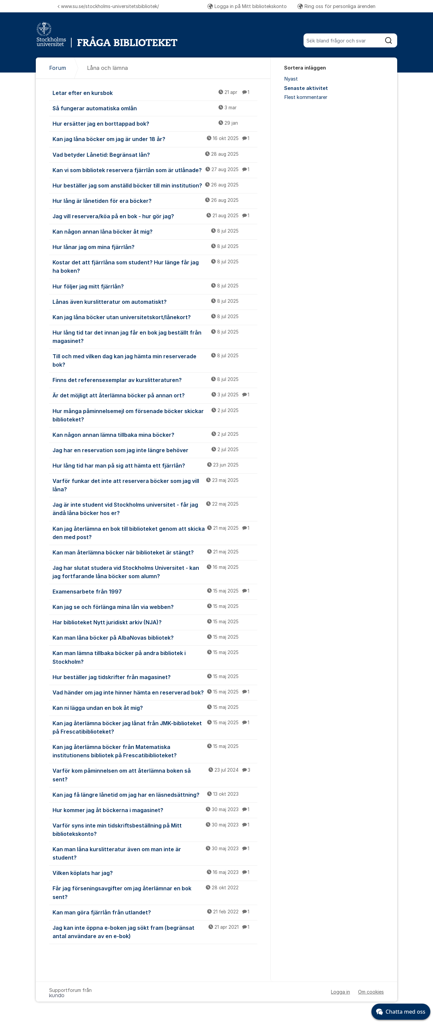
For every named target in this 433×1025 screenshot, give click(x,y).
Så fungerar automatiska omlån (155, 108)
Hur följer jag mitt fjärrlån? (155, 286)
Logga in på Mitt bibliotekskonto (247, 6)
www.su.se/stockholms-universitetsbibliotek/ (108, 6)
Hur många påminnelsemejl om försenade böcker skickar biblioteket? (155, 415)
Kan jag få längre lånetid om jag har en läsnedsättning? (155, 794)
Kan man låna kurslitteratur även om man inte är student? (155, 853)
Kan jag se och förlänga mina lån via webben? (155, 606)
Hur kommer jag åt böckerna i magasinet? (155, 809)
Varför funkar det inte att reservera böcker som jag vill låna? (155, 485)
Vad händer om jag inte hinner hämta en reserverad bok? (155, 692)
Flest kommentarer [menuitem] (305, 97)
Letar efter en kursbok (155, 92)
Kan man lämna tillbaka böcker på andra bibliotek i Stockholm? (155, 657)
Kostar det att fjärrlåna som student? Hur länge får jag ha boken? (155, 266)
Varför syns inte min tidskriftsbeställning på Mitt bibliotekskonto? (155, 829)
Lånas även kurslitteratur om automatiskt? (155, 301)
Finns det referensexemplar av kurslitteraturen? (155, 379)
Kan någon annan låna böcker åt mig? (155, 231)
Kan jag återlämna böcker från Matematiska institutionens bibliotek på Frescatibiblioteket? (155, 751)
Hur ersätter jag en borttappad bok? (155, 123)
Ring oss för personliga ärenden (336, 6)
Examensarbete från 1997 (155, 591)
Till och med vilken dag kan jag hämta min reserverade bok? (155, 360)
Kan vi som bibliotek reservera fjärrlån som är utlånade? (155, 169)
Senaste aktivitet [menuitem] (306, 88)
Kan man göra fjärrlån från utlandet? (155, 912)
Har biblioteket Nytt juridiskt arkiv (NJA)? (155, 622)
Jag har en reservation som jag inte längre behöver (155, 450)
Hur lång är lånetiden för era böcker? (155, 200)
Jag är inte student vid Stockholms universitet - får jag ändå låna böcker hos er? (155, 508)
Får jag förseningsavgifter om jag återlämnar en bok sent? (155, 892)
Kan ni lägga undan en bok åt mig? (155, 707)
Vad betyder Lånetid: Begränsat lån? (155, 154)
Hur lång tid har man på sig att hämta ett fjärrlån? (155, 465)
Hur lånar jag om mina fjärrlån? (155, 246)
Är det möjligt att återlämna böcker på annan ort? (155, 395)
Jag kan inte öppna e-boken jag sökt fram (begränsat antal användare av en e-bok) (155, 931)
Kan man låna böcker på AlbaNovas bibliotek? (155, 637)
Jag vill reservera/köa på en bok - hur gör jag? (155, 216)
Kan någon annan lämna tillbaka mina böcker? (155, 434)
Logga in (340, 992)
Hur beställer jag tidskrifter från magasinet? (155, 676)
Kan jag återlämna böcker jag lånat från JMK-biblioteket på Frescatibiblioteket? (155, 727)
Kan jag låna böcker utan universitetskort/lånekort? (155, 317)
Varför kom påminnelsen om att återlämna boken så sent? (155, 774)
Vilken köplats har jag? (155, 872)
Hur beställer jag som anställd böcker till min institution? (155, 185)
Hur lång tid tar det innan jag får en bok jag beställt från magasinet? (155, 336)
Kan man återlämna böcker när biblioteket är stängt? (155, 552)
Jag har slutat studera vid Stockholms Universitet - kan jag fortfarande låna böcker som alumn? (155, 572)
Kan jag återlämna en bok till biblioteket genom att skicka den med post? (155, 532)
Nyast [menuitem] (291, 79)
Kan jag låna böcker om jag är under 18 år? (155, 138)
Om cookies (371, 992)
